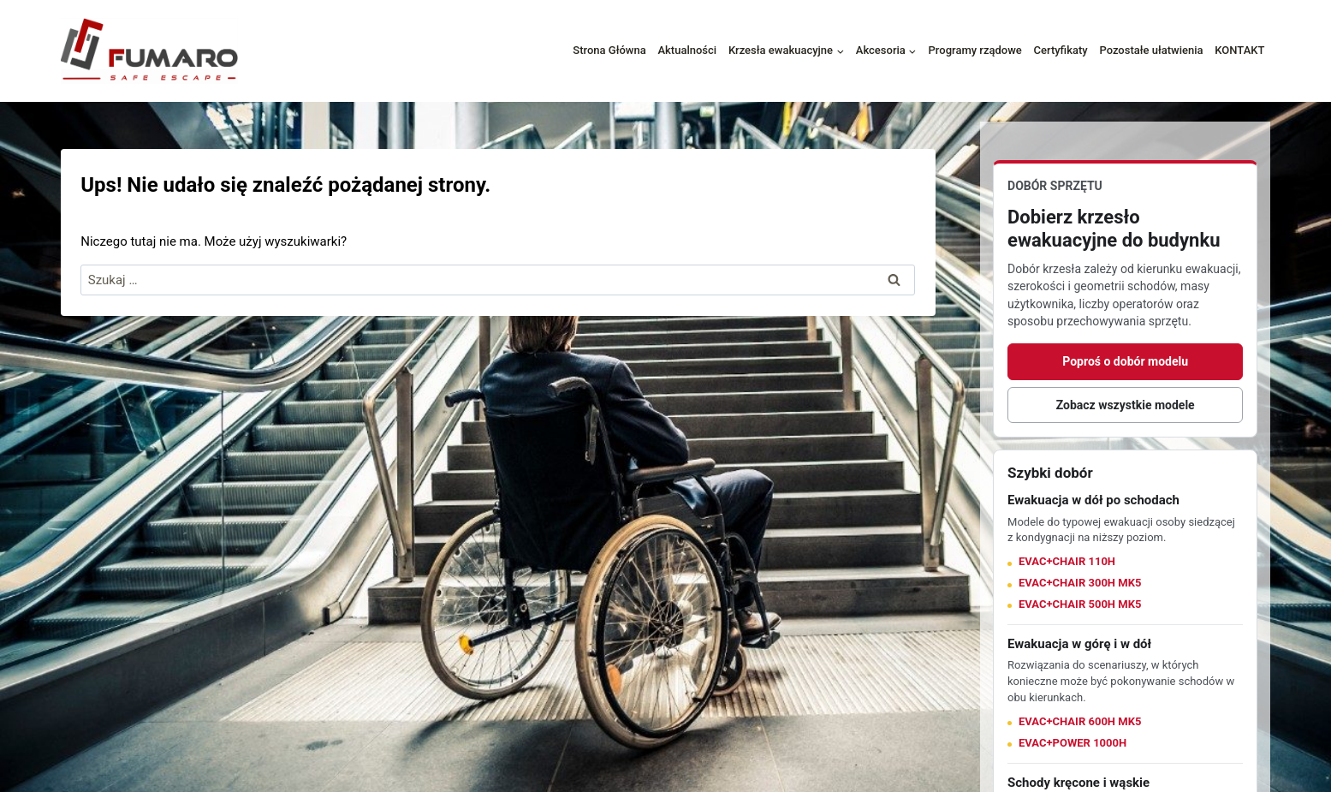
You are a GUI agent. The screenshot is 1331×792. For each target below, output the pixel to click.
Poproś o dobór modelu (1125, 361)
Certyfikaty (1061, 50)
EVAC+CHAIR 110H (1067, 561)
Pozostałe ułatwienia (1151, 50)
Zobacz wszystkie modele (1125, 405)
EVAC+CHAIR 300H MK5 (1080, 582)
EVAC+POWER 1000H (1072, 742)
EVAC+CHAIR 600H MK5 (1080, 721)
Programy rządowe (975, 50)
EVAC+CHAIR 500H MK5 (1080, 604)
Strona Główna (609, 50)
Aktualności (686, 50)
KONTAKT (1239, 50)
